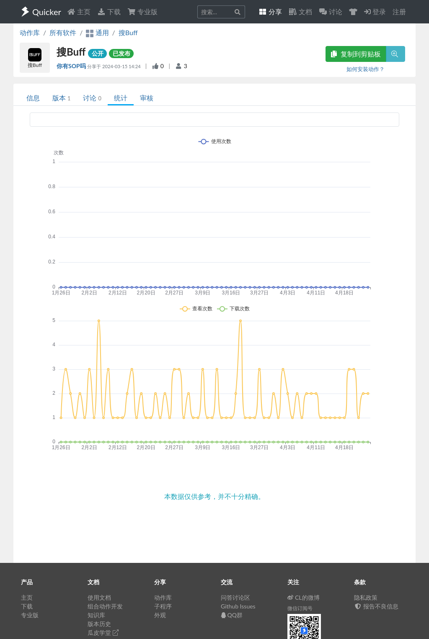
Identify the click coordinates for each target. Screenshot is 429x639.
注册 (399, 11)
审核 (146, 98)
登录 (375, 11)
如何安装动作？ (365, 69)
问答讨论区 (235, 597)
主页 (78, 11)
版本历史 (99, 623)
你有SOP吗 (72, 65)
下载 (109, 11)
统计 (120, 98)
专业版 (142, 11)
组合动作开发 (105, 606)
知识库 (96, 615)
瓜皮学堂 (103, 632)
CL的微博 (303, 597)
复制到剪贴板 (355, 54)
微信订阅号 (300, 608)
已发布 (121, 53)
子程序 (163, 606)
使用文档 (99, 597)
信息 (33, 98)
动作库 (30, 32)
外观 (160, 615)
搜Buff (128, 32)
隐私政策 (365, 597)
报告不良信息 (376, 606)
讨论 (92, 98)
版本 (61, 98)
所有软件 (62, 32)
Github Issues (238, 606)
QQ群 (232, 615)
